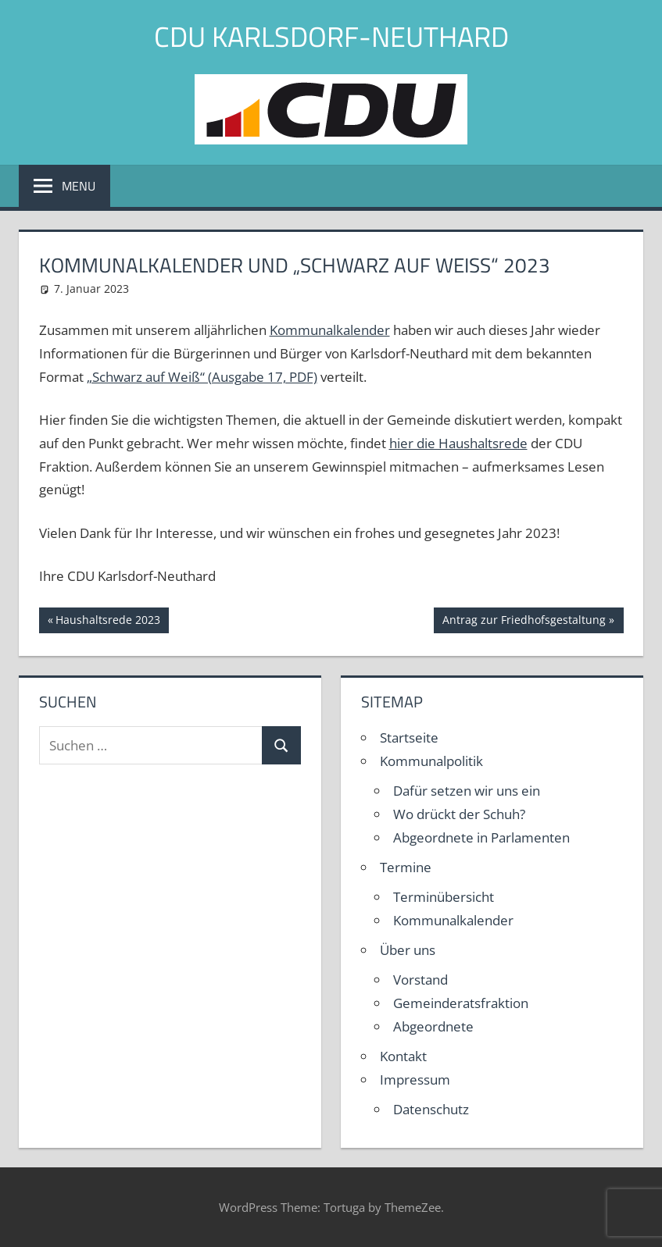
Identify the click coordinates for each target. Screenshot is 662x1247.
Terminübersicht (443, 897)
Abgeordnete (433, 1026)
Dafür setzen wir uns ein (466, 791)
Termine (405, 867)
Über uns (407, 950)
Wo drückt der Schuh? (459, 814)
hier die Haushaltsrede (458, 443)
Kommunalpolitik (431, 761)
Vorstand (420, 980)
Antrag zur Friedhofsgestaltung (524, 621)
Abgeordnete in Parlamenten (481, 837)
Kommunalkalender (330, 330)
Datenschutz (431, 1109)
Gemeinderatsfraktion (460, 1003)
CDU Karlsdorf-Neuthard (331, 36)
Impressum (415, 1079)
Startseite (409, 737)
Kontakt (403, 1056)
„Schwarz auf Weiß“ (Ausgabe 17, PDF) (202, 377)
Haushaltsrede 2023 (107, 621)
